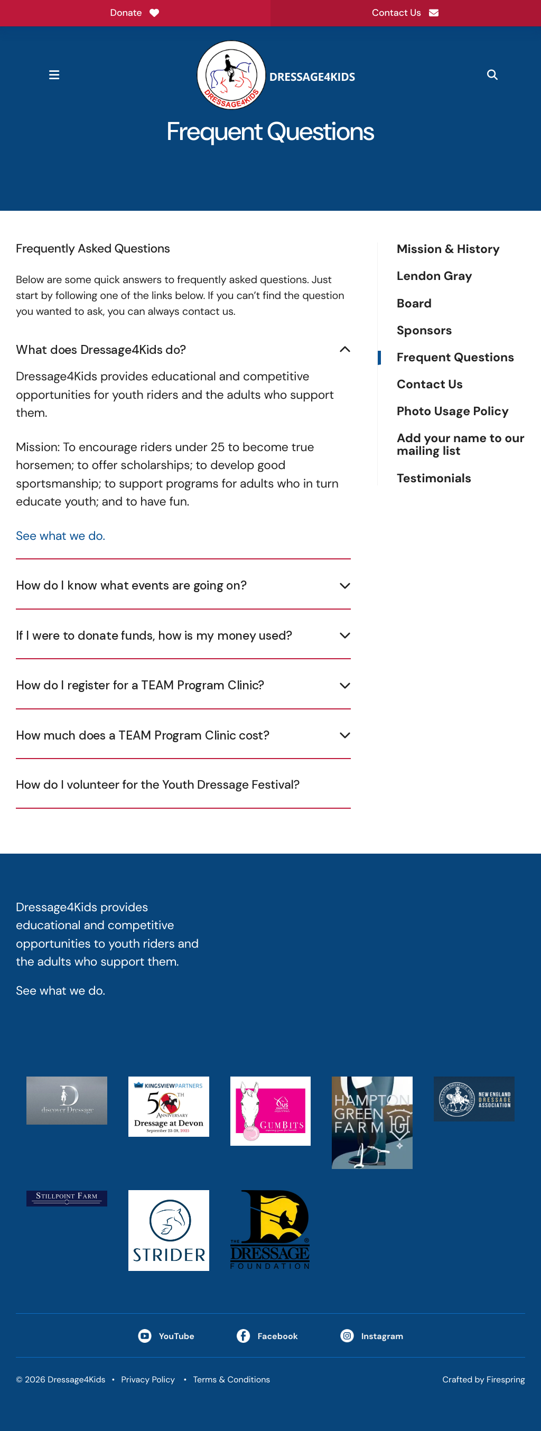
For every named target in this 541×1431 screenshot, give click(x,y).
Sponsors (424, 331)
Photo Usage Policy (453, 412)
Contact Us (406, 12)
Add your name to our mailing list (461, 445)
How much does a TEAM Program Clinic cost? (142, 735)
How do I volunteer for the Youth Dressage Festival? (158, 785)
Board (414, 304)
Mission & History (448, 249)
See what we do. (60, 536)
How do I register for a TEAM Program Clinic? (140, 685)
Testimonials (434, 478)
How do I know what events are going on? (131, 585)
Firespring (506, 1379)
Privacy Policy (148, 1379)
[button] (54, 75)
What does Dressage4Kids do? (100, 350)
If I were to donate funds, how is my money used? (154, 635)
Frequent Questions (455, 358)
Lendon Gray (434, 276)
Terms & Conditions (231, 1379)
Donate (135, 12)
